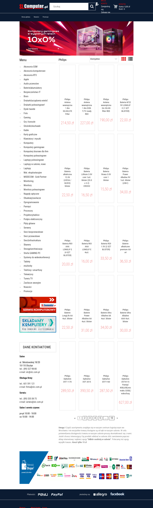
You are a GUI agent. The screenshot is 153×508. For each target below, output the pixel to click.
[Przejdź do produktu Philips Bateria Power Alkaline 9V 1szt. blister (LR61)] (125, 149)
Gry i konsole (29, 121)
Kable (26, 130)
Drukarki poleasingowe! (34, 104)
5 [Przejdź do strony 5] (100, 418)
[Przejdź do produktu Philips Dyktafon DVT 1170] (67, 356)
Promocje (28, 291)
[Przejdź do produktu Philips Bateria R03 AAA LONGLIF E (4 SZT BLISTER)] (67, 221)
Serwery (27, 227)
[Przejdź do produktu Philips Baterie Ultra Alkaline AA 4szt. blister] (106, 290)
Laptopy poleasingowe (34, 160)
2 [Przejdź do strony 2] (84, 418)
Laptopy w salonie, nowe (35, 164)
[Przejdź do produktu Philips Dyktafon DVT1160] (106, 356)
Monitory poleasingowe (34, 189)
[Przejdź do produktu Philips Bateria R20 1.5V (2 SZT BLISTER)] (106, 221)
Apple (26, 79)
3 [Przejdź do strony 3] (90, 418)
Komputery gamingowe (34, 147)
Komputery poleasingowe (35, 155)
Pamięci (27, 206)
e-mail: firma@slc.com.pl (31, 387)
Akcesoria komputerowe (34, 71)
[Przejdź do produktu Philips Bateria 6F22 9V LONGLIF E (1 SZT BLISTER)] (125, 80)
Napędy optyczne (31, 193)
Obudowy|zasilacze (32, 198)
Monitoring (29, 181)
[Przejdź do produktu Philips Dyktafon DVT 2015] (87, 356)
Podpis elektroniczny (33, 219)
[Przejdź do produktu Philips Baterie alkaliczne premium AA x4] (125, 221)
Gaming (27, 117)
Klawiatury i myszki (32, 138)
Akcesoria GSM (30, 66)
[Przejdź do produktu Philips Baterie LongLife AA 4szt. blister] (67, 290)
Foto (26, 113)
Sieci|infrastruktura (32, 240)
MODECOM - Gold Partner (35, 177)
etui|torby (28, 266)
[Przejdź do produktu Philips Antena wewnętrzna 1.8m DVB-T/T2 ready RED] (87, 80)
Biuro (26, 96)
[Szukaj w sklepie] (69, 6)
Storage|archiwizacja (33, 249)
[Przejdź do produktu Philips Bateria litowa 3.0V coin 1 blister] (106, 149)
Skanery (27, 244)
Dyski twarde (29, 109)
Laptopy (27, 168)
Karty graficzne (30, 134)
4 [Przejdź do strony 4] (95, 418)
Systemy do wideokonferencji (37, 257)
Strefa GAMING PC (32, 253)
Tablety (27, 261)
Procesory (28, 210)
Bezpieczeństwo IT (32, 92)
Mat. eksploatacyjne (33, 172)
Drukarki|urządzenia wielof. (36, 100)
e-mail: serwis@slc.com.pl (31, 402)
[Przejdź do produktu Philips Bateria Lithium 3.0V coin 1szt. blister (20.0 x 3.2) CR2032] (87, 149)
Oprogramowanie (31, 202)
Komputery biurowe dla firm (36, 151)
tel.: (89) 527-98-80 (28, 369)
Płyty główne (29, 223)
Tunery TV (28, 278)
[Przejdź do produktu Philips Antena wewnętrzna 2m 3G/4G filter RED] (106, 80)
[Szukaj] (92, 6)
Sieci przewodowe (32, 236)
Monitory (28, 185)
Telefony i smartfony (33, 270)
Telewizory (28, 274)
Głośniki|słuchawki (32, 126)
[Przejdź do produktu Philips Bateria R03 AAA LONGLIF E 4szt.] (87, 221)
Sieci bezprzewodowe (33, 232)
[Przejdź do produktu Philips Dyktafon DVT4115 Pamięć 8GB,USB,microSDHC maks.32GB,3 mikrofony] (125, 356)
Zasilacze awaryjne (32, 282)
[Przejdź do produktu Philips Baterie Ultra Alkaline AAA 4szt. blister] (125, 290)
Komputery (29, 143)
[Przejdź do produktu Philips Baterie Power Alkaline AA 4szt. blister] (87, 290)
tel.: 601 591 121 (27, 383)
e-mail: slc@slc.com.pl (30, 372)
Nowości (28, 287)
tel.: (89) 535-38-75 (28, 398)
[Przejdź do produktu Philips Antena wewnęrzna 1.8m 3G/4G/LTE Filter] (67, 80)
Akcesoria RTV (30, 75)
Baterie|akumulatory (33, 88)
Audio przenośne (31, 83)
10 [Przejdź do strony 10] (112, 418)
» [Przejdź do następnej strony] (117, 418)
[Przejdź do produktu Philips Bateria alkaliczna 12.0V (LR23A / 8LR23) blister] (67, 149)
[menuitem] (26, 17)
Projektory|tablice (32, 215)
